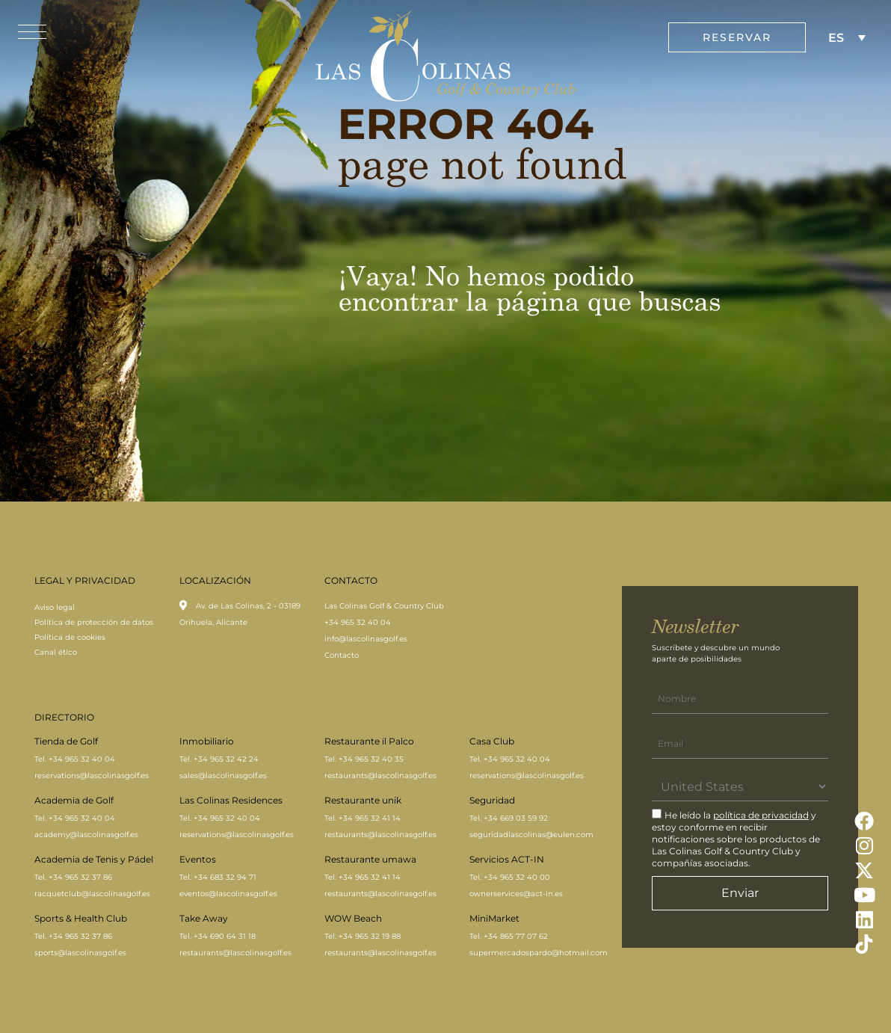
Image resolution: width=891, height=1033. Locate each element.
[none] (847, 38)
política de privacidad (761, 815)
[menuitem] (847, 38)
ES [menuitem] (836, 37)
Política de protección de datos (93, 622)
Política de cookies (69, 637)
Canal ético (55, 652)
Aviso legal (54, 607)
